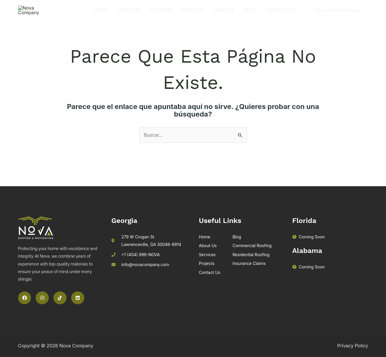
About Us (128, 15)
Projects (192, 15)
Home (100, 15)
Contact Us (280, 15)
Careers (224, 15)
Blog (250, 15)
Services (160, 15)
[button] (336, 15)
